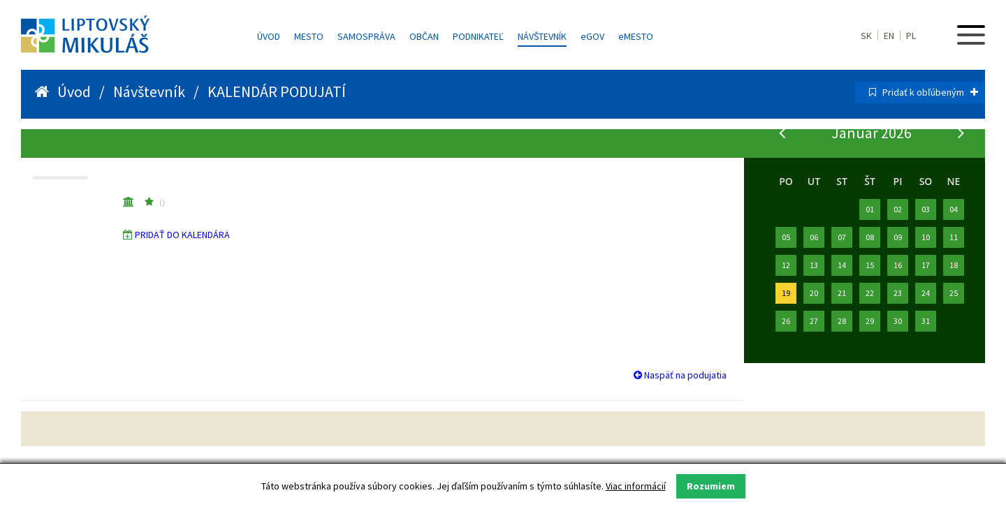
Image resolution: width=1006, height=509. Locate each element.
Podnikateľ (478, 36)
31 (925, 321)
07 (842, 237)
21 (842, 293)
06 (814, 237)
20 (814, 293)
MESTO (635, 36)
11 (953, 237)
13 (814, 265)
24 (925, 293)
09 (898, 237)
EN (889, 35)
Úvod (268, 36)
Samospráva (366, 36)
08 (870, 237)
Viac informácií (636, 486)
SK (866, 35)
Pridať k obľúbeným (930, 92)
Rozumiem (711, 486)
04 (953, 209)
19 (786, 293)
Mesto (308, 36)
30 (898, 321)
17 (925, 265)
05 (786, 237)
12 (786, 265)
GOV (592, 36)
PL (911, 35)
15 (870, 265)
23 (898, 293)
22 (870, 293)
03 (925, 209)
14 (842, 265)
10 (925, 237)
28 (842, 321)
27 (814, 321)
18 (953, 265)
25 (953, 293)
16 (898, 265)
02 (898, 209)
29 (870, 321)
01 (870, 209)
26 (786, 321)
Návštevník (542, 36)
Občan (424, 36)
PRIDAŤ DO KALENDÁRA (182, 234)
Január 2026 (871, 132)
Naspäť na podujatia (680, 375)
